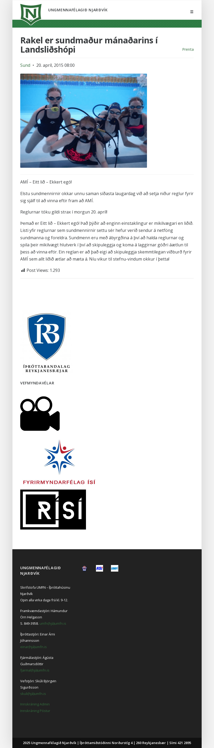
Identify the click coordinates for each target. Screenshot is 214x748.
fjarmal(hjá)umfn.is (34, 670)
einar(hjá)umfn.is (33, 646)
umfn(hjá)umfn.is (52, 623)
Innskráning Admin (35, 704)
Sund (25, 65)
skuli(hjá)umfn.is (33, 693)
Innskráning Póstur (35, 710)
